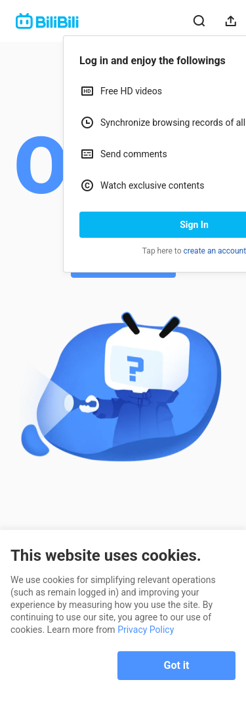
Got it (177, 665)
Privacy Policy (145, 629)
